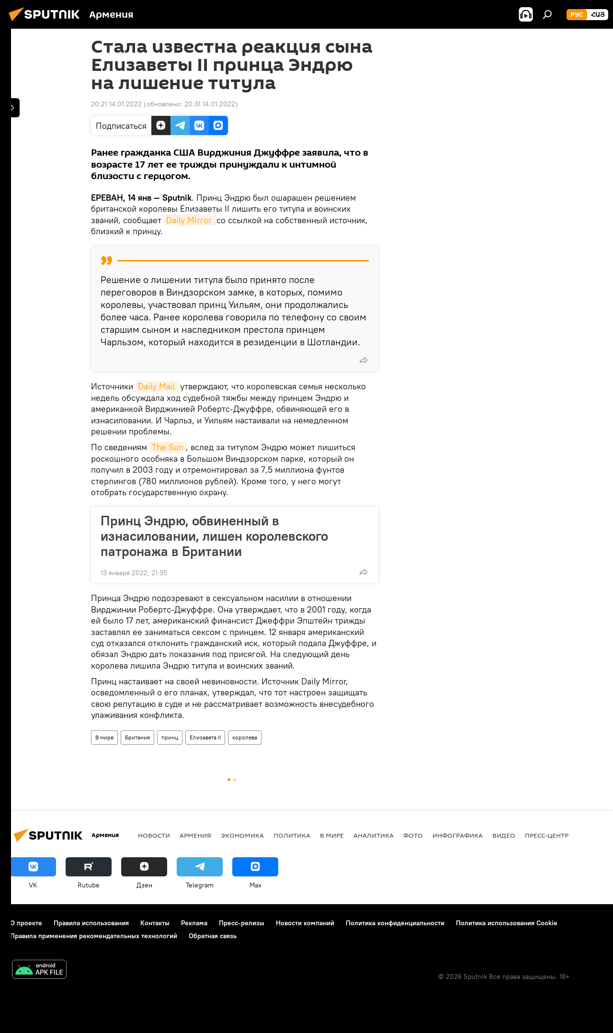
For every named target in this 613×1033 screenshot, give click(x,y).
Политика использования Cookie (506, 923)
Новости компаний (305, 923)
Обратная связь (213, 935)
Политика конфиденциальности (395, 923)
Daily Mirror (190, 220)
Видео (503, 835)
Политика (291, 835)
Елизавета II (205, 737)
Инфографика (457, 835)
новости (154, 835)
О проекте (26, 923)
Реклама (194, 923)
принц (169, 737)
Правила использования (91, 923)
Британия (137, 737)
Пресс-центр (546, 835)
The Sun (167, 447)
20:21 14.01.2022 (116, 104)
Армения (195, 835)
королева (244, 737)
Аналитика (373, 835)
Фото (413, 835)
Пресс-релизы (241, 923)
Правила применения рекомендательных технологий (93, 935)
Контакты (155, 923)
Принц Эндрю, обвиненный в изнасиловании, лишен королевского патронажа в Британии (214, 536)
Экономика (242, 835)
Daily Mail (158, 386)
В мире (104, 737)
